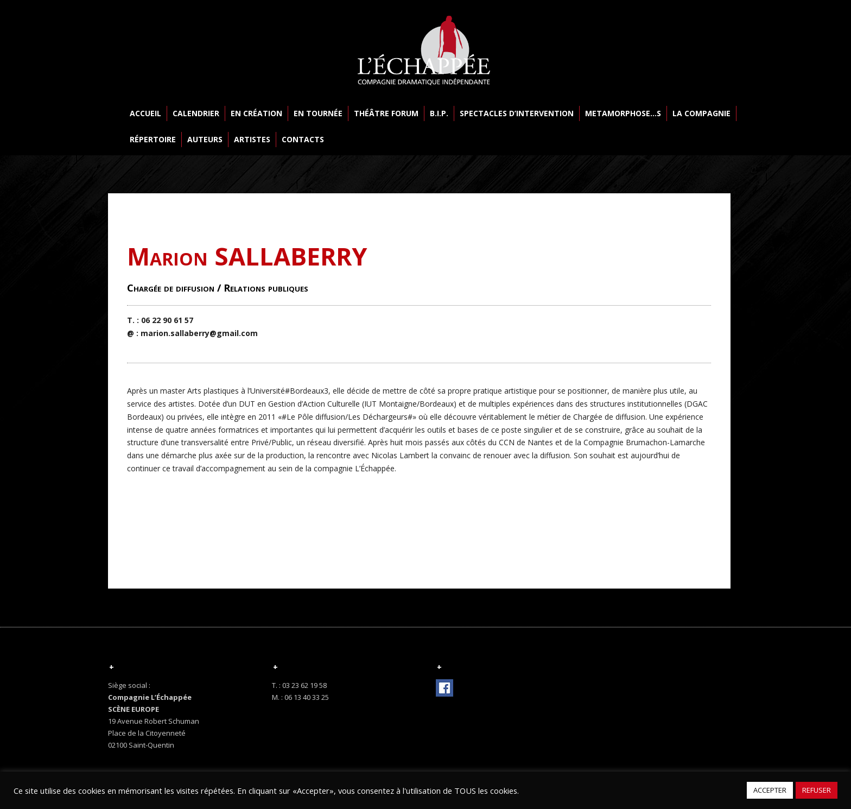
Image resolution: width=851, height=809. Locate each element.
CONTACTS (303, 139)
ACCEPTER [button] (769, 790)
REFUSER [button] (816, 790)
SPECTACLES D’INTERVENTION (517, 113)
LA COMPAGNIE (701, 113)
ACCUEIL (145, 113)
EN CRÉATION (256, 113)
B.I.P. (439, 113)
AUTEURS (205, 139)
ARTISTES (252, 139)
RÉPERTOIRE (153, 139)
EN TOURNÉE (318, 113)
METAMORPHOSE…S (623, 113)
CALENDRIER (196, 113)
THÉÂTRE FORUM (386, 113)
